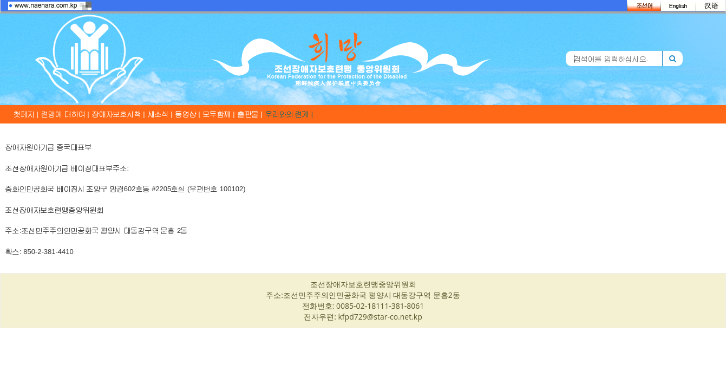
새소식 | (160, 114)
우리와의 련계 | (289, 114)
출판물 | (250, 114)
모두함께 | (219, 114)
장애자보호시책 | (118, 114)
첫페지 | (26, 114)
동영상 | (187, 114)
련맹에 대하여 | (65, 114)
